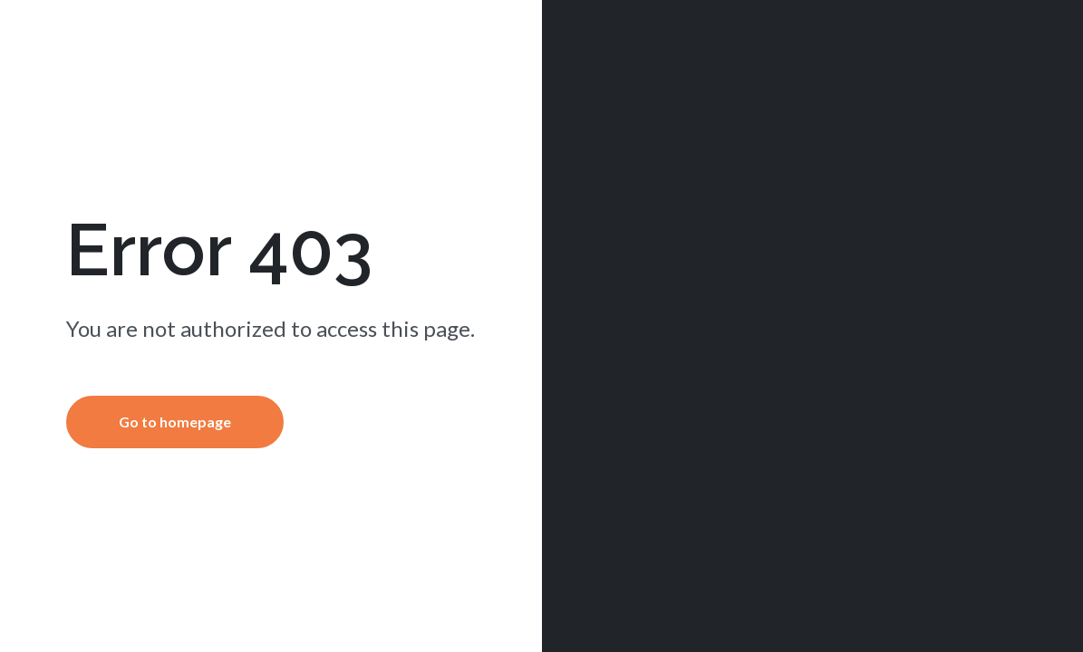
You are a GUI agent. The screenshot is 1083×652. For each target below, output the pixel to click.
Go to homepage (175, 421)
